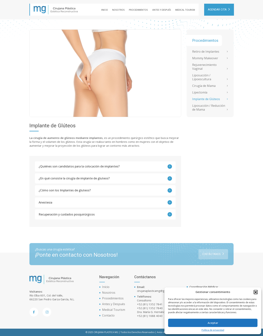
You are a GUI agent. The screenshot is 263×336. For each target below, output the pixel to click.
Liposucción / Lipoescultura (201, 77)
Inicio (104, 9)
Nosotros (118, 9)
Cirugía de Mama (204, 86)
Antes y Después (161, 9)
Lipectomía (199, 92)
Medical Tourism (185, 9)
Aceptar (213, 323)
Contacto (108, 315)
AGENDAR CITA (219, 10)
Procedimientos (138, 9)
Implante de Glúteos (206, 99)
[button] (255, 292)
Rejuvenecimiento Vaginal (204, 67)
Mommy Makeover (205, 58)
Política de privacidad (213, 330)
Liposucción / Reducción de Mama (208, 108)
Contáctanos (213, 256)
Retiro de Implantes (205, 52)
